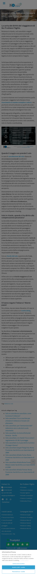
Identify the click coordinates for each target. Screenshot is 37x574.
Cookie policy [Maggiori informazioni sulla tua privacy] (24, 560)
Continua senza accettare (19, 563)
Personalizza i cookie (18, 571)
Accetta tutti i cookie (18, 567)
